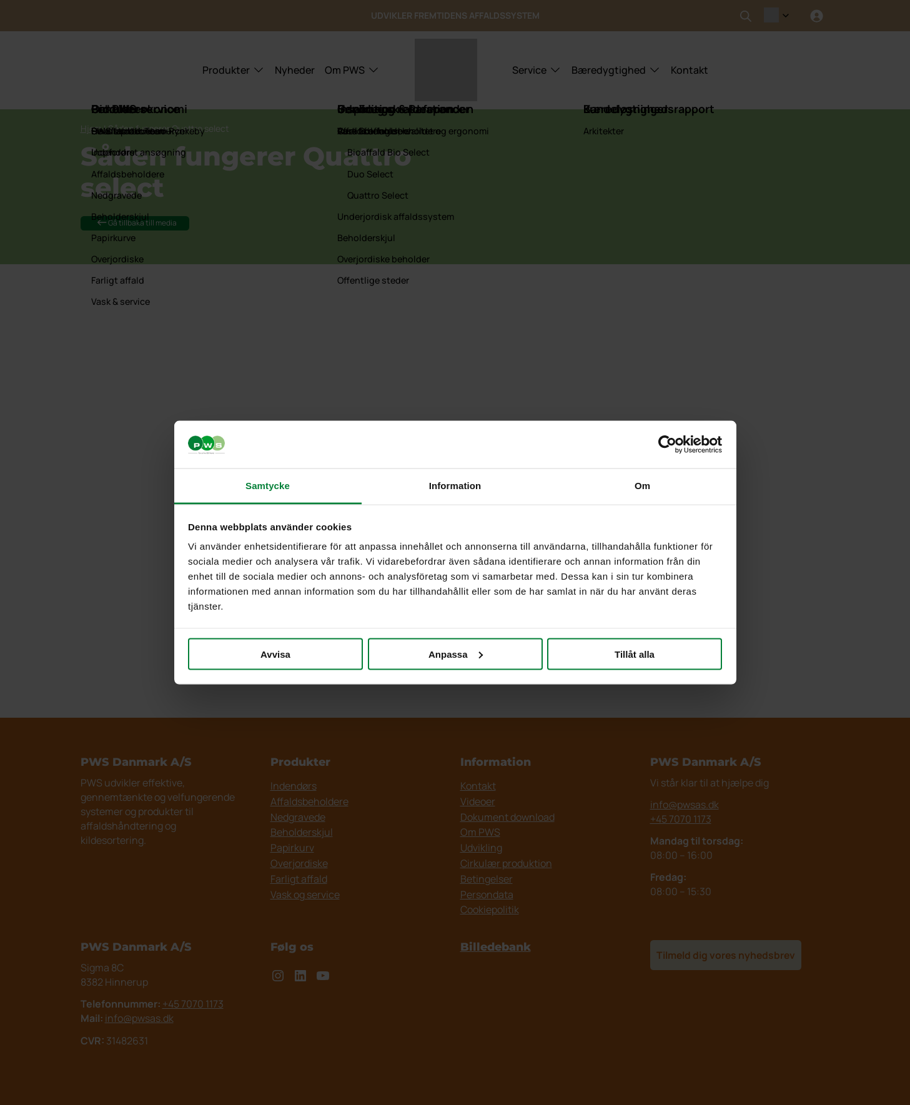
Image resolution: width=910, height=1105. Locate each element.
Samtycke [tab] (267, 485)
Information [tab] (455, 485)
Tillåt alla (635, 653)
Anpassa (455, 653)
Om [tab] (642, 485)
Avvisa (275, 653)
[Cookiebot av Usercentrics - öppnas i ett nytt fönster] (667, 444)
